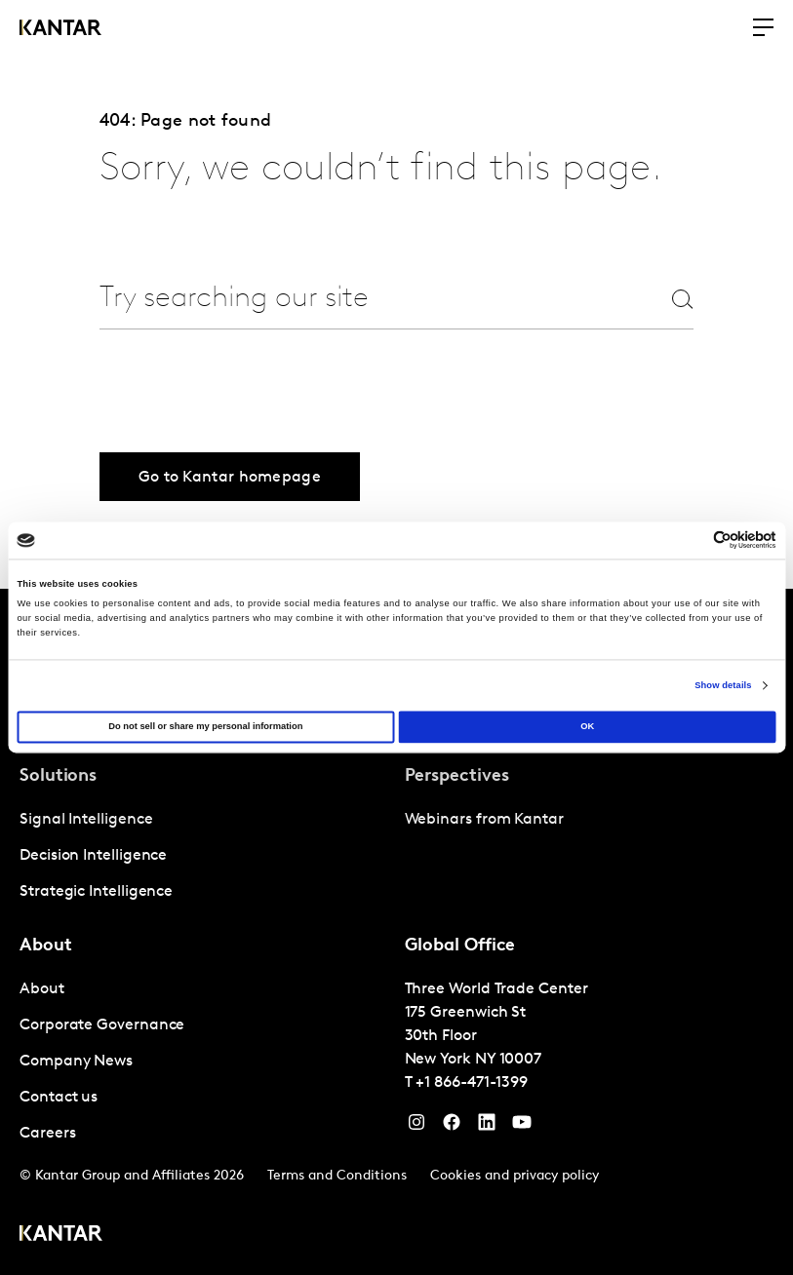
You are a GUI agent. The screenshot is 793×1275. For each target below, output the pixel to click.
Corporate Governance (102, 1025)
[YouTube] (486, 1126)
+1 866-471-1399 (472, 1083)
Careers (47, 1133)
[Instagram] (416, 1126)
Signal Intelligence (86, 820)
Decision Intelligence (93, 856)
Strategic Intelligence (96, 892)
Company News (76, 1061)
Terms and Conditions (337, 1176)
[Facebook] (451, 1126)
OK (587, 727)
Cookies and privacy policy (514, 1176)
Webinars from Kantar (484, 820)
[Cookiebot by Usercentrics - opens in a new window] (691, 540)
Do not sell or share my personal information (205, 727)
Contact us (59, 1097)
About (42, 989)
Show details (722, 685)
